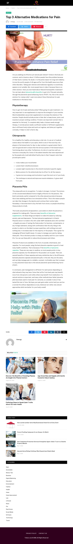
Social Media (9, 512)
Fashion (8, 486)
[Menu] (8, 3)
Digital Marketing (11, 478)
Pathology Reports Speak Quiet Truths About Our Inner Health (19, 403)
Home (7, 492)
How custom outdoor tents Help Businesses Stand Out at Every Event (37, 422)
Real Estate (9, 509)
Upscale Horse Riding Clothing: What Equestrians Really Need (36, 451)
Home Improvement (11, 495)
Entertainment (10, 484)
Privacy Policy (31, 533)
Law (7, 498)
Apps (7, 467)
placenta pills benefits (34, 92)
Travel (8, 520)
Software (8, 515)
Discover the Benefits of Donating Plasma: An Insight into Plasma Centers (20, 377)
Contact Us (43, 533)
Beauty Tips (9, 472)
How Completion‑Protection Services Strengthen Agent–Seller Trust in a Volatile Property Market (41, 442)
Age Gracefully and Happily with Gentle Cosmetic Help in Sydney (51, 377)
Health (9, 12)
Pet (7, 506)
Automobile (9, 470)
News (7, 503)
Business (8, 475)
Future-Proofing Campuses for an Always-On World (32, 432)
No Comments (29, 21)
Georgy (13, 21)
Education (9, 481)
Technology (9, 517)
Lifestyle (8, 501)
